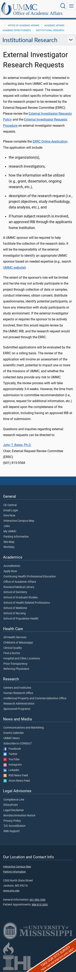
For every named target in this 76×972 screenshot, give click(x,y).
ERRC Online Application (50, 141)
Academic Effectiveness (17, 30)
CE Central (10, 505)
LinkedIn (11, 770)
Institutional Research (50, 30)
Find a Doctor (11, 653)
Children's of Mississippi (18, 642)
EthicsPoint (10, 805)
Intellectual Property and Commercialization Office (34, 698)
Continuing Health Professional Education (29, 576)
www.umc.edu (11, 890)
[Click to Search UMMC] (63, 6)
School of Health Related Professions (26, 602)
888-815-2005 (40, 904)
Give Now (9, 515)
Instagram (12, 764)
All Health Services (14, 637)
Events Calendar (13, 733)
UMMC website (14, 267)
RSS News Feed (15, 775)
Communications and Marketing (23, 727)
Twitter (10, 754)
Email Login (10, 510)
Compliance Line (13, 799)
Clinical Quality (12, 648)
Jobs (6, 526)
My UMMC (9, 531)
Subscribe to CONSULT (17, 743)
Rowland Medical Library (18, 587)
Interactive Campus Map (18, 521)
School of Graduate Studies (20, 597)
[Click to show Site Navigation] (71, 6)
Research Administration (18, 703)
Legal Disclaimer (13, 810)
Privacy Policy (12, 821)
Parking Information (16, 536)
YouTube (11, 759)
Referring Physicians (16, 669)
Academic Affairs (54, 25)
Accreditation (11, 566)
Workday (9, 547)
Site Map (8, 542)
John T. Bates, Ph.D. (17, 445)
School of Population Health (21, 618)
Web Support (11, 831)
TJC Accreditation (14, 826)
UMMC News (11, 738)
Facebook (12, 749)
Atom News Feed (16, 780)
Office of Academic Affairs (38, 13)
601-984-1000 (37, 899)
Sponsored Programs (16, 709)
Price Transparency (15, 663)
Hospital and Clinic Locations (21, 658)
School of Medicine (15, 608)
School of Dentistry (15, 592)
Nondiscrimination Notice (19, 815)
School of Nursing (14, 613)
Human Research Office (18, 693)
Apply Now (10, 571)
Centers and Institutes (17, 687)
